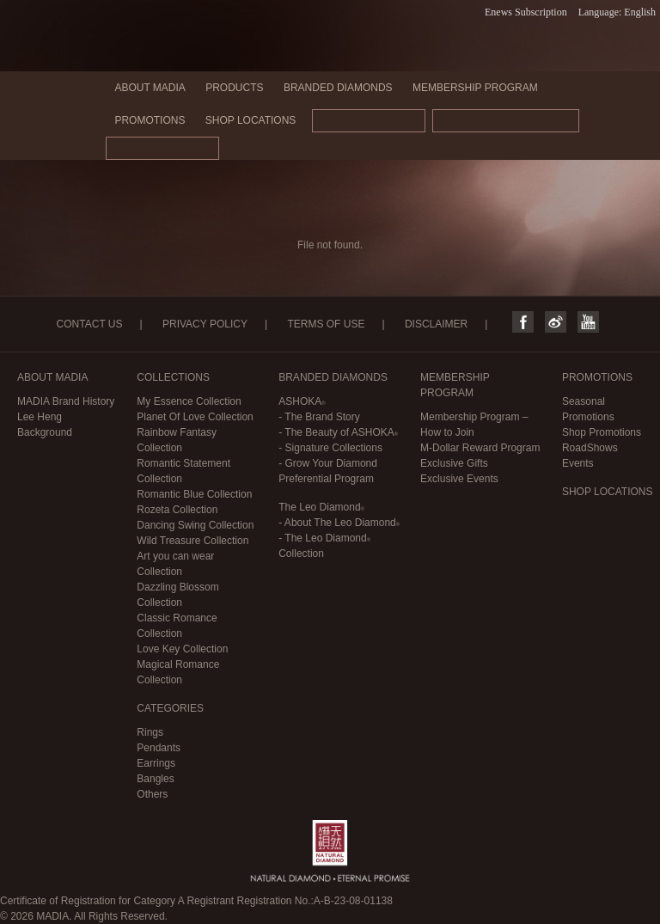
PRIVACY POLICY (205, 324)
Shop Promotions (601, 432)
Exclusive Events (459, 479)
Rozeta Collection (177, 510)
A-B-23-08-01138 (353, 901)
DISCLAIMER (436, 324)
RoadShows (590, 448)
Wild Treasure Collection (192, 541)
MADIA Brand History (65, 401)
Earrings (156, 763)
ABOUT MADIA (149, 88)
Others (152, 794)
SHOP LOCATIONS (250, 120)
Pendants (158, 748)
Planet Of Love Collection (195, 417)
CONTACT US (90, 324)
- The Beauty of (338, 432)
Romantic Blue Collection (194, 494)
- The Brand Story (319, 417)
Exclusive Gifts (454, 463)
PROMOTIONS (149, 120)
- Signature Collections (330, 448)
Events (578, 463)
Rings (150, 732)
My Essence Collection (189, 401)
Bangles (155, 779)
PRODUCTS (234, 88)
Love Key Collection (182, 649)
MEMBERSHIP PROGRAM (475, 88)
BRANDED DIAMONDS (338, 88)
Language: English (617, 12)
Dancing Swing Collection (195, 525)
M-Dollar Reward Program (480, 448)
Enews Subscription (526, 12)
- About (339, 523)
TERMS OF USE (325, 324)
